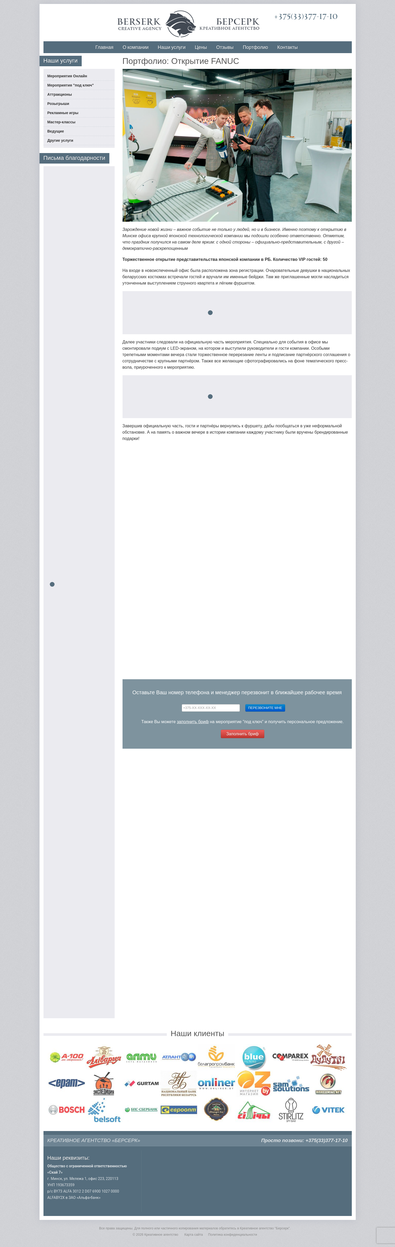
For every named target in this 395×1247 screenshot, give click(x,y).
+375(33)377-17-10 (306, 16)
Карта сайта (193, 1234)
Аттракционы (59, 94)
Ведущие (55, 131)
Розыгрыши (58, 104)
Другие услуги (60, 140)
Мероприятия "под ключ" (70, 85)
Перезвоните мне (265, 708)
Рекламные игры (63, 113)
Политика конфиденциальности (232, 1234)
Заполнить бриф (242, 734)
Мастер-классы (61, 122)
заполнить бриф (193, 721)
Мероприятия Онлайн (67, 76)
